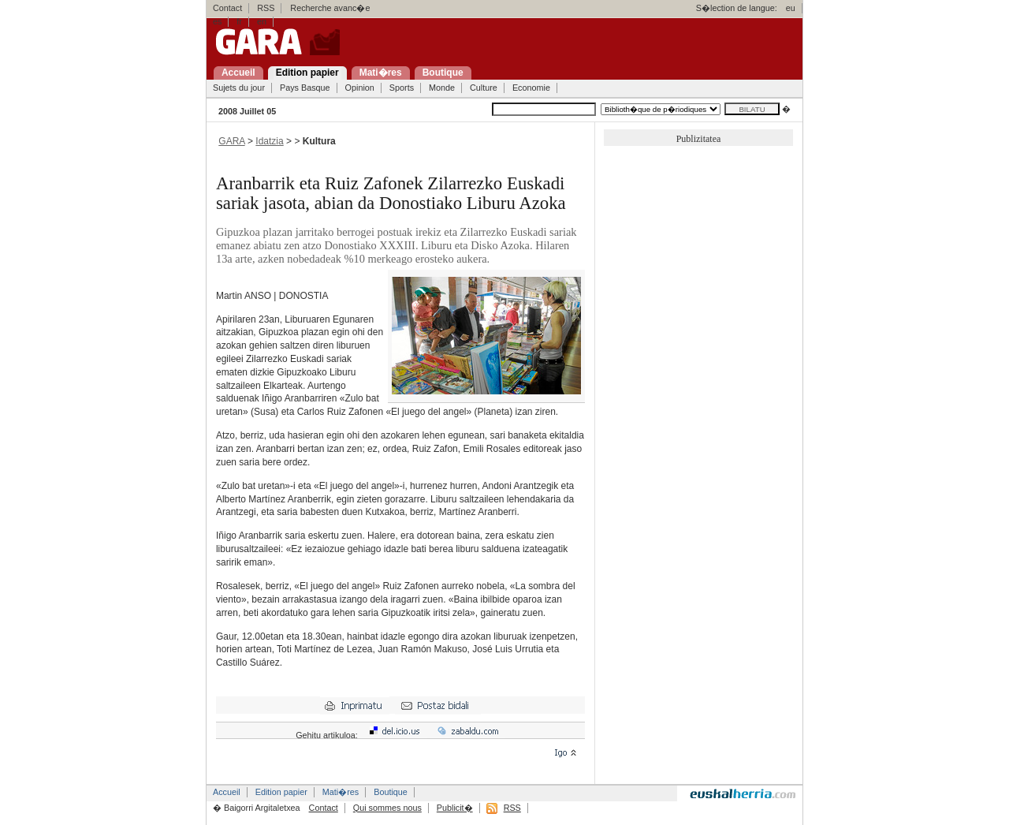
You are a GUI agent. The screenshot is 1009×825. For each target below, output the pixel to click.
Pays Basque (305, 87)
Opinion (359, 87)
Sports (401, 87)
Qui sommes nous (387, 807)
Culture (483, 87)
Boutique (391, 792)
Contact (227, 8)
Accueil (226, 792)
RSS (265, 8)
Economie (531, 87)
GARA (231, 141)
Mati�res (340, 792)
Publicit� (455, 807)
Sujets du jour (239, 87)
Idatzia (269, 141)
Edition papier (281, 792)
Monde (442, 87)
